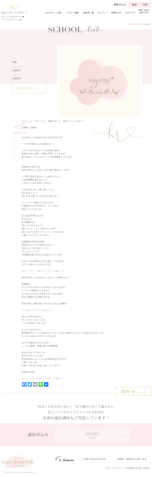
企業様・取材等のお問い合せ (132, 459)
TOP (130, 24)
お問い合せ (144, 11)
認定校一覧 (89, 12)
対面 (145, 4)
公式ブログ (130, 12)
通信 (134, 4)
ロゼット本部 (53, 12)
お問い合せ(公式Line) (94, 459)
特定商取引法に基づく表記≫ (128, 468)
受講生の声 (116, 12)
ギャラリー (102, 12)
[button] (73, 11)
